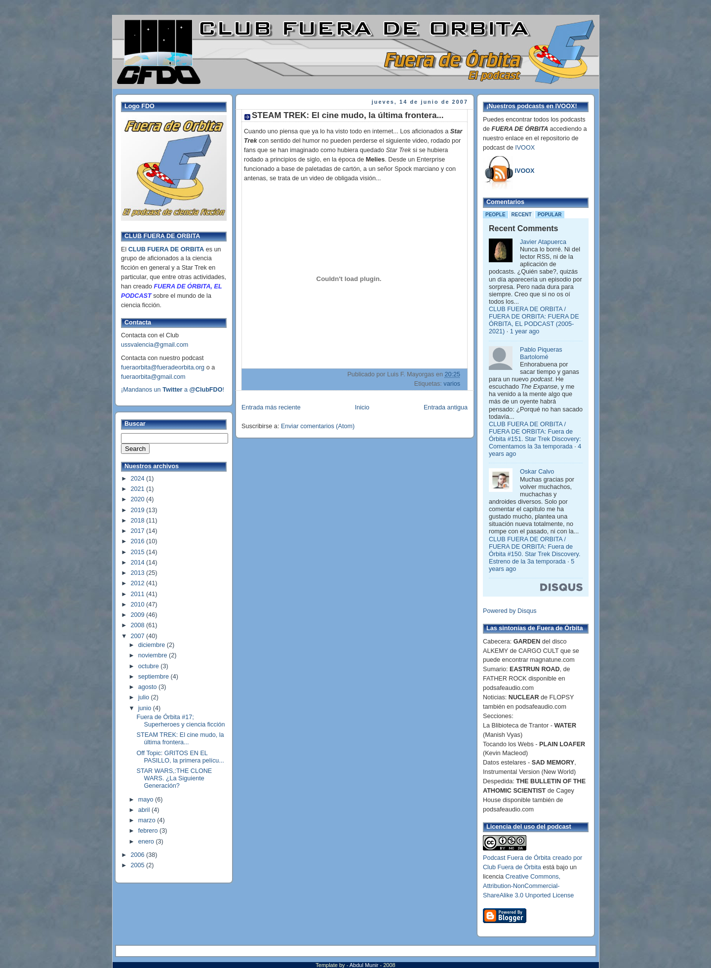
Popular (550, 214)
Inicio (362, 407)
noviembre (153, 655)
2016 (139, 541)
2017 (139, 530)
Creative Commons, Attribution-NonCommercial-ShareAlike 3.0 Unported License (528, 886)
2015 (139, 552)
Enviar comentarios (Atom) (318, 426)
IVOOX (525, 147)
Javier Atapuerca (543, 242)
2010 (139, 604)
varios (451, 383)
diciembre (152, 645)
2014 (139, 562)
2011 (139, 594)
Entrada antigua (446, 407)
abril (145, 810)
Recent (522, 214)
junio (145, 708)
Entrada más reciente (271, 407)
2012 (139, 583)
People (495, 214)
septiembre (154, 676)
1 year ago (525, 331)
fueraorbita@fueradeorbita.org (162, 367)
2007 (139, 636)
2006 (139, 854)
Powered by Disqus (510, 610)
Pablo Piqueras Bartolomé (541, 353)
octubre (149, 666)
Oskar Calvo (537, 471)
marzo (148, 820)
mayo (146, 799)
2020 (139, 499)
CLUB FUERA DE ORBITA (166, 249)
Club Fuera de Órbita (512, 867)
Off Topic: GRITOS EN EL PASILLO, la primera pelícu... (180, 757)
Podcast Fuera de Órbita (517, 857)
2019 (139, 510)
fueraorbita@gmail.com (153, 376)
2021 (139, 488)
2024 (139, 478)
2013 (139, 572)
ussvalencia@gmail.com (154, 344)
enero (147, 841)
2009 (139, 614)
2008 (139, 625)
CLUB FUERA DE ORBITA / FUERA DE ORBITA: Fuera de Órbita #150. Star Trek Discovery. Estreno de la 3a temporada (534, 550)
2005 (139, 865)
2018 (139, 520)
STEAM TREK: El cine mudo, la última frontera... (180, 738)
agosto (148, 687)
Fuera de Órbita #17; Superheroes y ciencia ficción (181, 721)
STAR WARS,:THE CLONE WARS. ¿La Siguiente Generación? (174, 778)
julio (144, 697)
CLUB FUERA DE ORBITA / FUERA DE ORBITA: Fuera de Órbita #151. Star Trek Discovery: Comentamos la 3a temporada (535, 435)
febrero (148, 830)
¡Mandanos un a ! (172, 389)
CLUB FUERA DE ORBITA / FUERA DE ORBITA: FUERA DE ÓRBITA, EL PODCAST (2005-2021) (534, 320)
